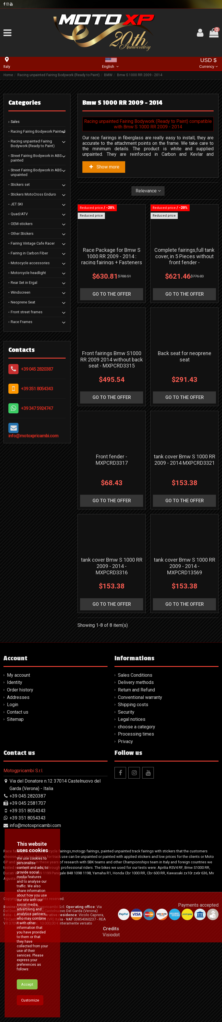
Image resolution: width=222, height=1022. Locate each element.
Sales (15, 121)
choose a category (136, 806)
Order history (20, 769)
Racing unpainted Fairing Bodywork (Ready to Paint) (33, 143)
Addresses (18, 777)
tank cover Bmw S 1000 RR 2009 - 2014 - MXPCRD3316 (112, 645)
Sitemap (15, 799)
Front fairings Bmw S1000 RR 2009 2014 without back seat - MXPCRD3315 (111, 399)
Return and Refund (136, 769)
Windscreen (20, 292)
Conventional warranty (140, 777)
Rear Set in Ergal (24, 282)
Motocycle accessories (30, 263)
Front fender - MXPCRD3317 (112, 519)
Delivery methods (136, 762)
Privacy (125, 821)
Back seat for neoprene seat (184, 396)
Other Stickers (22, 233)
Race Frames (21, 322)
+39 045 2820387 (37, 369)
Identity (14, 762)
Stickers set (20, 184)
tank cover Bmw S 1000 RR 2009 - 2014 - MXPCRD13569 (184, 645)
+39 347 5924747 (37, 408)
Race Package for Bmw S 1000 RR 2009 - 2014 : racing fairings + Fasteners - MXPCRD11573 (111, 279)
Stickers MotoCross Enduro (33, 194)
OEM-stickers (22, 224)
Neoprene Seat (23, 302)
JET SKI (17, 204)
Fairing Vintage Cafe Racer (33, 243)
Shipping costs (133, 784)
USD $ (208, 63)
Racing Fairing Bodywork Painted (38, 131)
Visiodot (111, 1014)
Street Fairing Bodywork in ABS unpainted (36, 172)
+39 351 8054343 (37, 388)
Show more (103, 167)
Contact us (17, 791)
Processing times (136, 813)
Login (12, 784)
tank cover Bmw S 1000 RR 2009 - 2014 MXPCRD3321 (184, 519)
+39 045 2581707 (28, 883)
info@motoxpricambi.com (33, 435)
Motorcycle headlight (28, 273)
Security (126, 791)
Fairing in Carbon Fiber (29, 253)
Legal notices (131, 799)
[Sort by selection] (148, 191)
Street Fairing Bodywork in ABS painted (36, 157)
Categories (24, 102)
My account (18, 754)
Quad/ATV (19, 214)
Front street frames (26, 312)
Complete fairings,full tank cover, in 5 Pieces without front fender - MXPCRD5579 (184, 279)
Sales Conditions (135, 754)
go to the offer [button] (111, 314)
